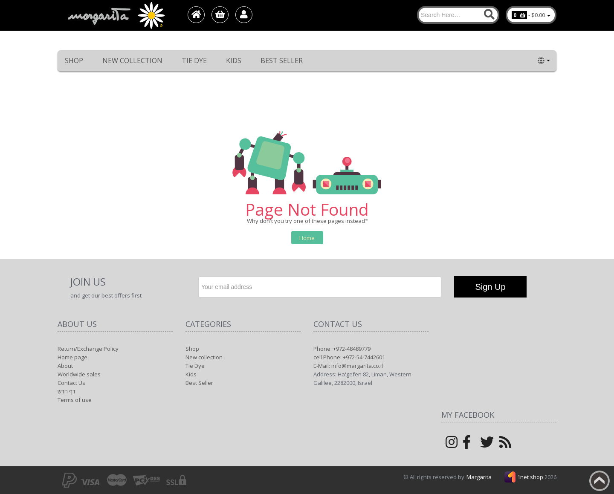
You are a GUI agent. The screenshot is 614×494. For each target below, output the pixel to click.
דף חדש (66, 391)
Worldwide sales (79, 374)
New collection (132, 60)
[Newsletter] (319, 287)
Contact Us (71, 383)
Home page (72, 357)
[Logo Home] (116, 15)
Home (307, 238)
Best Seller (282, 60)
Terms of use (75, 400)
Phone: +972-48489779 (342, 348)
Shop (74, 60)
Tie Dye (194, 60)
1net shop (530, 477)
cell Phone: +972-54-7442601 (349, 357)
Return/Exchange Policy (88, 348)
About (65, 366)
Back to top (599, 480)
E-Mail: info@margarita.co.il (348, 366)
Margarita (479, 477)
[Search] (458, 15)
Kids (233, 60)
